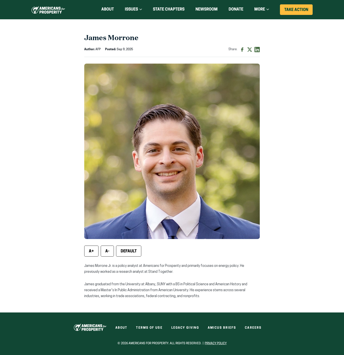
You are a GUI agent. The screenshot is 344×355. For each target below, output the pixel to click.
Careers (253, 328)
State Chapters (169, 9)
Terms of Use (149, 328)
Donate (236, 9)
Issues (131, 9)
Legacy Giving (185, 328)
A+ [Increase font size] (91, 251)
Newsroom (206, 9)
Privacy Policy (216, 343)
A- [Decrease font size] (107, 251)
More (259, 9)
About (107, 9)
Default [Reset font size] (129, 251)
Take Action (298, 11)
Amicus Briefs (222, 328)
